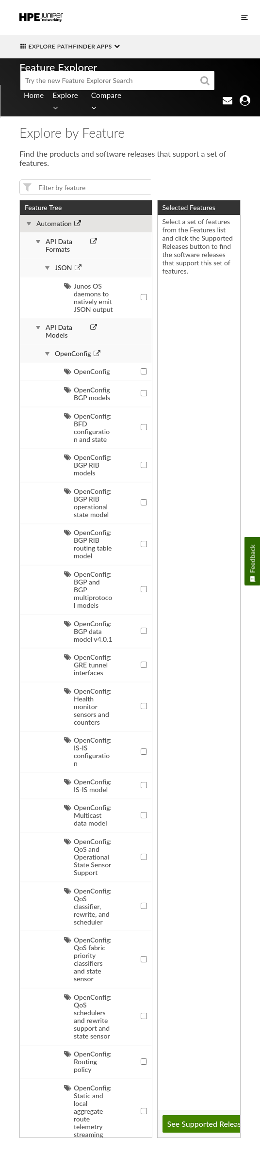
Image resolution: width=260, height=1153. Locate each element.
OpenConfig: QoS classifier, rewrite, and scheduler (88, 906)
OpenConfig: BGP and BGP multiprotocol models (88, 589)
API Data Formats (59, 245)
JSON (63, 268)
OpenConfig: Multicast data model (88, 815)
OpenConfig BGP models (87, 394)
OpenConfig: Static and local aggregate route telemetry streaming (88, 1111)
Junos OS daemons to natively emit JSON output (88, 297)
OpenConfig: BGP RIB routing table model (88, 544)
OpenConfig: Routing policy (88, 1061)
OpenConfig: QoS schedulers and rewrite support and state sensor (88, 1016)
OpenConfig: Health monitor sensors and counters (88, 706)
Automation (54, 223)
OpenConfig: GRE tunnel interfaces (88, 665)
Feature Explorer (58, 67)
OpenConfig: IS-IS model (88, 786)
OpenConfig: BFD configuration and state (88, 427)
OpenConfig (73, 353)
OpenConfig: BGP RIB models (88, 465)
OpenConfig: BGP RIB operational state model (88, 503)
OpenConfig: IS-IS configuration (88, 751)
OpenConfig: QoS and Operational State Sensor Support (88, 857)
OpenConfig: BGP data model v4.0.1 (88, 631)
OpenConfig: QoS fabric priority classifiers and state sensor (88, 959)
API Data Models (59, 331)
